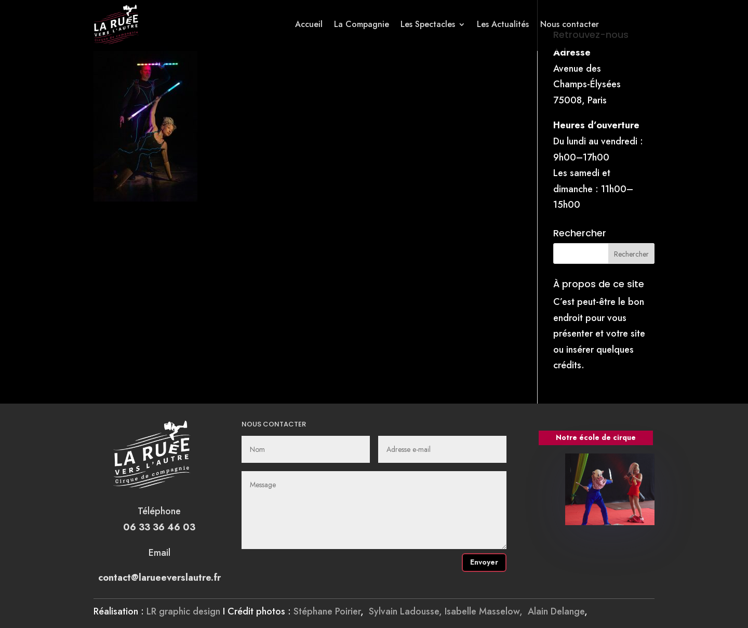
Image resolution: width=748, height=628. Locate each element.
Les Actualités (503, 24)
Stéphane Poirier (326, 611)
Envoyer (484, 562)
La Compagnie (361, 24)
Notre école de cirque (596, 437)
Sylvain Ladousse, (407, 611)
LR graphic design (183, 611)
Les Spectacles (427, 24)
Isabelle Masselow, (486, 611)
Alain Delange (556, 611)
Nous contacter (569, 24)
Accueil (309, 24)
